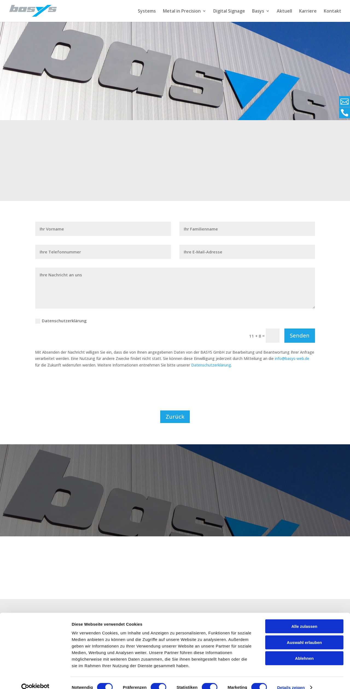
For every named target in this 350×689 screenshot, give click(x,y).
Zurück (175, 416)
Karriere (308, 11)
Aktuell (284, 11)
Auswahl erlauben (304, 633)
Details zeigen (291, 678)
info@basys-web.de (292, 358)
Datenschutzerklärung (61, 321)
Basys (258, 11)
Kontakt (332, 11)
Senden (300, 335)
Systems (147, 11)
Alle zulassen (304, 617)
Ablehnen (304, 649)
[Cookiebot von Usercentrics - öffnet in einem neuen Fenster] (35, 678)
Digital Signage (229, 11)
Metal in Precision (182, 11)
